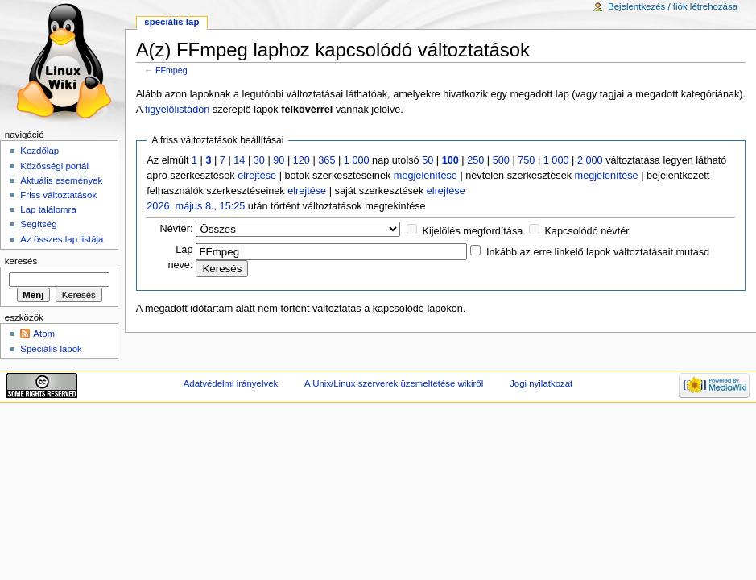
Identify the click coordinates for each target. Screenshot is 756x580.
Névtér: (176, 228)
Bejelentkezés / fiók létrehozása (672, 6)
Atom (44, 333)
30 (259, 160)
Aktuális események (61, 180)
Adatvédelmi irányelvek (231, 383)
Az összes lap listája (61, 239)
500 (501, 160)
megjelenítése (425, 175)
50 (427, 160)
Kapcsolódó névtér (586, 231)
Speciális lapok (50, 349)
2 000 (590, 160)
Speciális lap (171, 22)
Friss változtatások (58, 195)
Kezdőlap (39, 150)
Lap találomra (48, 209)
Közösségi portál (54, 166)
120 (301, 160)
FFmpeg (171, 70)
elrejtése (257, 175)
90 (278, 160)
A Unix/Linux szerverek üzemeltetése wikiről (393, 383)
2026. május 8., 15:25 (196, 206)
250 (475, 160)
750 (526, 160)
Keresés (21, 261)
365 (326, 160)
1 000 (357, 160)
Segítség (38, 224)
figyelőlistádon (177, 109)
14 (239, 160)
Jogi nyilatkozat (541, 383)
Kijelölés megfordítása (473, 231)
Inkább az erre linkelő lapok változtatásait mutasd (597, 252)
